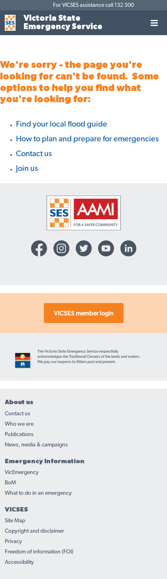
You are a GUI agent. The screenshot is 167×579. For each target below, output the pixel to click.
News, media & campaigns (36, 445)
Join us (27, 169)
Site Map (15, 520)
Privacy (13, 541)
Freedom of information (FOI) (39, 552)
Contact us (34, 154)
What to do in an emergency (38, 493)
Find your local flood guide (61, 124)
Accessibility (19, 562)
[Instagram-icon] (61, 248)
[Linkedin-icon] (128, 248)
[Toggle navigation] (154, 23)
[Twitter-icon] (84, 248)
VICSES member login (84, 313)
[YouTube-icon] (106, 248)
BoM (10, 483)
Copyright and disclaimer (34, 531)
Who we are (19, 424)
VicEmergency (22, 472)
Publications (19, 434)
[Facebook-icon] (39, 248)
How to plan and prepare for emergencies (87, 139)
